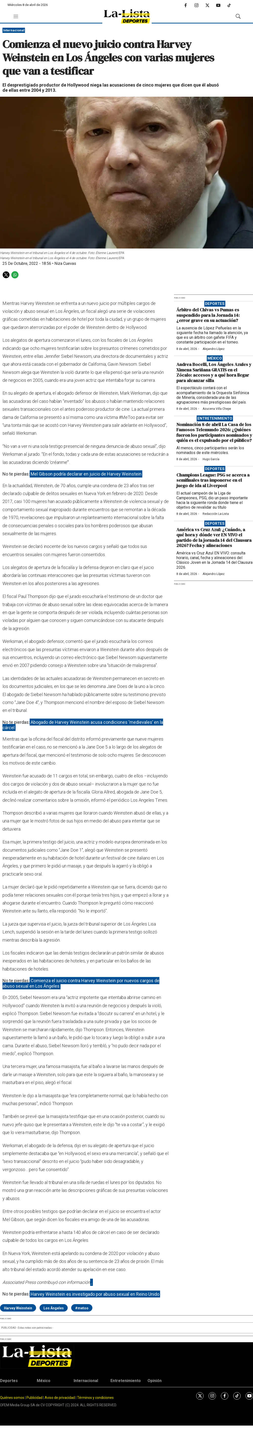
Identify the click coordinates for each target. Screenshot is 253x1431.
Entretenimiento (214, 418)
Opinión (155, 1380)
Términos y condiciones (95, 1398)
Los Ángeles (53, 1308)
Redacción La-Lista (216, 514)
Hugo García (211, 459)
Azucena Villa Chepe (217, 408)
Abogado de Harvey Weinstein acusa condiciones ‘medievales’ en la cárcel (82, 725)
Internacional (13, 30)
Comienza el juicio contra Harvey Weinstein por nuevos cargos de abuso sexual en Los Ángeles (80, 983)
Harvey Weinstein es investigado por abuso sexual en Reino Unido (95, 1293)
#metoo (81, 1308)
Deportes (215, 303)
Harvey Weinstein (18, 1308)
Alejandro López (214, 349)
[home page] (127, 16)
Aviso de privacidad (60, 1398)
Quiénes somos (12, 1398)
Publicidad (34, 1398)
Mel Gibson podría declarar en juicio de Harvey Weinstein (86, 474)
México (215, 358)
